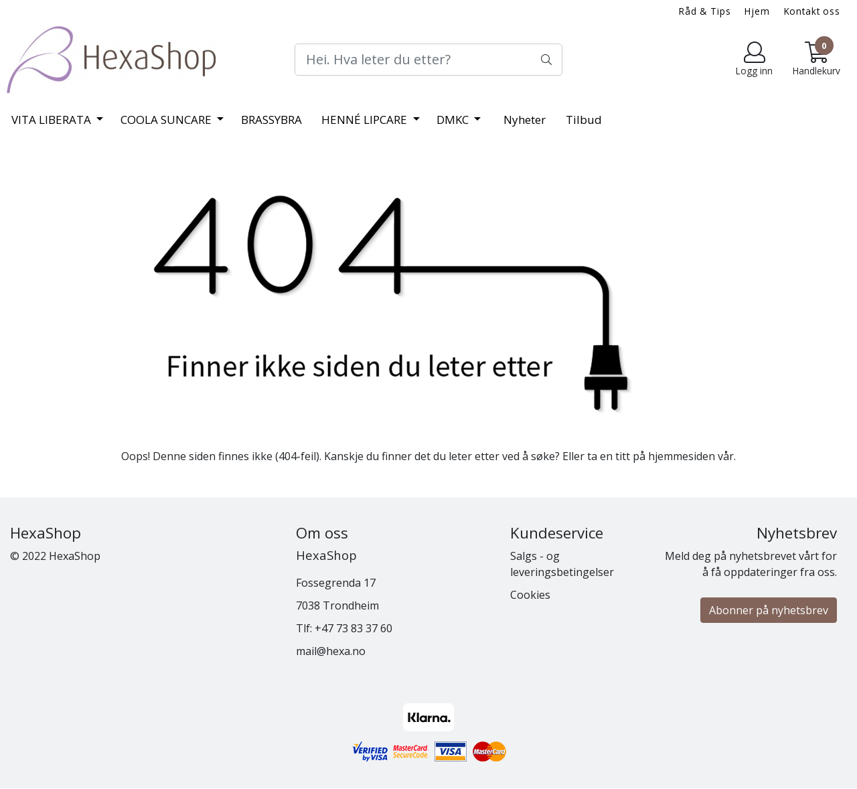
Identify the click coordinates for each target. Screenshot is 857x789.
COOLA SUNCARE (167, 119)
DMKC (454, 119)
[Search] (428, 60)
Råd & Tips (705, 11)
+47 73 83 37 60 (353, 628)
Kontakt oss (812, 11)
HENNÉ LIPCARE (365, 119)
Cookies (530, 594)
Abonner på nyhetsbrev (768, 610)
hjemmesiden (681, 456)
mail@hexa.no (331, 651)
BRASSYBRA (271, 119)
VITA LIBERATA (52, 119)
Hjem (757, 11)
